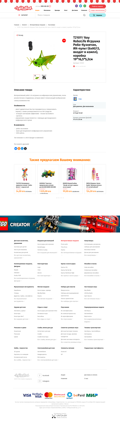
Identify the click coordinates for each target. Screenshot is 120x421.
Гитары (16, 293)
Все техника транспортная (94, 339)
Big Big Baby (41, 293)
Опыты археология (67, 298)
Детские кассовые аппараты (70, 339)
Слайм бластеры (43, 337)
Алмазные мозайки (90, 270)
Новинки (84, 10)
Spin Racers (88, 296)
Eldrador (17, 273)
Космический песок (20, 357)
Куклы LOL (64, 267)
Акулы (63, 250)
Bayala (16, 270)
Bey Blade (87, 290)
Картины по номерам (21, 354)
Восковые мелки (89, 249)
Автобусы (87, 311)
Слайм (40, 334)
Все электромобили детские (48, 360)
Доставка (75, 10)
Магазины (47, 10)
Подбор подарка (97, 6)
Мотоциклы (41, 357)
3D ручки (17, 351)
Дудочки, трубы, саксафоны (23, 296)
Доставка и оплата (90, 375)
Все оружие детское (22, 319)
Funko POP (17, 275)
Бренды (57, 10)
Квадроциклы (42, 354)
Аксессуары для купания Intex (47, 311)
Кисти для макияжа (20, 249)
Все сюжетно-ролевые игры (71, 342)
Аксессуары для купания (46, 244)
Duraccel (63, 351)
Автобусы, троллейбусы (92, 331)
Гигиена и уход (42, 250)
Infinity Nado (88, 293)
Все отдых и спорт (44, 319)
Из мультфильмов (67, 316)
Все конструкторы (44, 276)
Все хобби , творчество (23, 360)
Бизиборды (41, 247)
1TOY (39, 270)
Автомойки (88, 337)
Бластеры (17, 313)
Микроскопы (65, 290)
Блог (66, 10)
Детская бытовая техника (69, 331)
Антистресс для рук (44, 331)
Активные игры (43, 313)
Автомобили (88, 313)
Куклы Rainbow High (67, 273)
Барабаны (17, 290)
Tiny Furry (64, 247)
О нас (86, 378)
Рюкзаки (17, 334)
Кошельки (17, 331)
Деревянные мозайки (91, 273)
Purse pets (64, 244)
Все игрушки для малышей (48, 252)
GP (62, 354)
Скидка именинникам (97, 10)
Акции (37, 10)
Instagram (43, 381)
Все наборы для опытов (70, 301)
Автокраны (88, 334)
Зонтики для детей (20, 247)
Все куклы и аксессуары (70, 276)
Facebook (43, 376)
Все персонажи (67, 319)
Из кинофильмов (66, 311)
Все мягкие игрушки (45, 299)
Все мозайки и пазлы (92, 276)
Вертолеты (88, 316)
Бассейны (41, 316)
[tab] (36, 77)
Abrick (40, 273)
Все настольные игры (92, 299)
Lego (39, 267)
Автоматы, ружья (19, 311)
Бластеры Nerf (19, 316)
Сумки (16, 337)
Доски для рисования (91, 252)
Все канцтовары (90, 255)
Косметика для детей (21, 252)
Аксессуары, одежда (44, 290)
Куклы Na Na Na (66, 270)
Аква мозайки (89, 267)
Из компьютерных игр (68, 313)
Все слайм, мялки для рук (47, 339)
